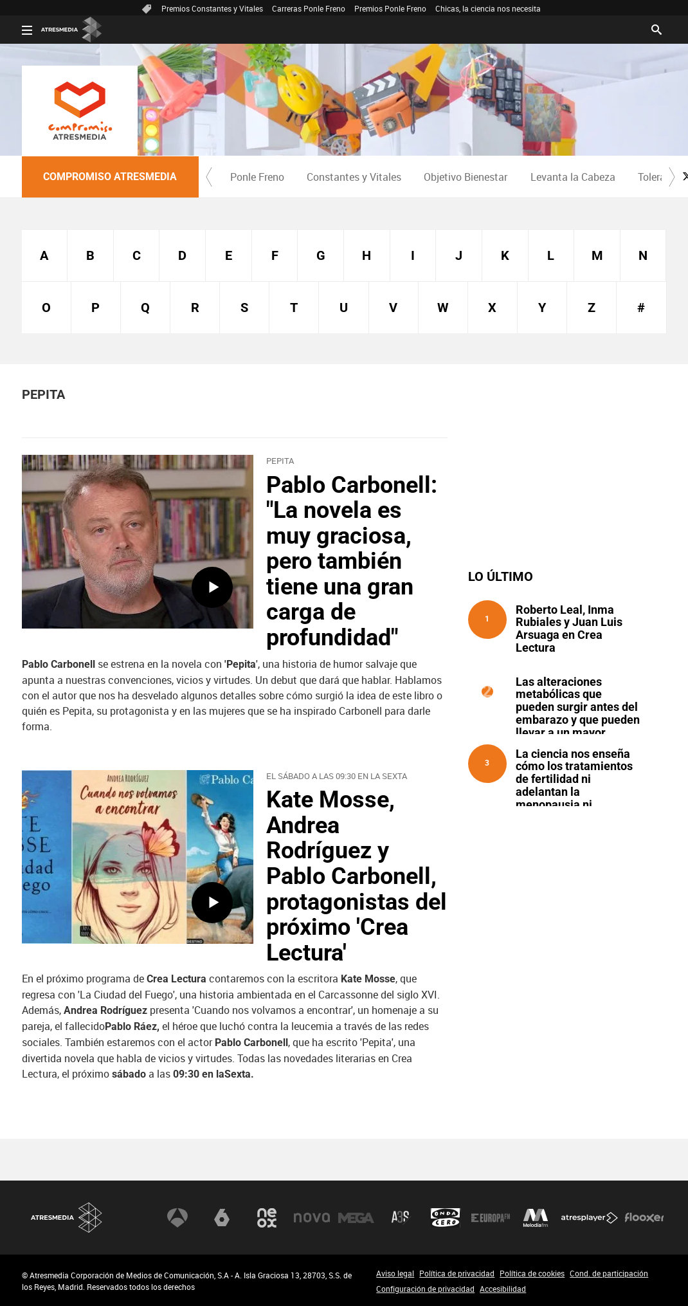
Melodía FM (535, 1218)
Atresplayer (590, 1218)
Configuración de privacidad (425, 1288)
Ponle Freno (257, 177)
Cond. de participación (609, 1273)
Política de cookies (532, 1273)
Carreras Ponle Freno (308, 8)
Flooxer (644, 1218)
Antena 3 (177, 1218)
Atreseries (401, 1218)
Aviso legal (395, 1273)
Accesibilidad (503, 1288)
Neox (267, 1218)
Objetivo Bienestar (465, 177)
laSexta (222, 1218)
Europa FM (490, 1218)
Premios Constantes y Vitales (212, 8)
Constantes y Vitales (354, 177)
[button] (209, 177)
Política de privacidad (456, 1273)
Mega (356, 1218)
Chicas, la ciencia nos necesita (488, 8)
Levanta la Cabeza (572, 177)
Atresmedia (67, 1217)
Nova (312, 1218)
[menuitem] (257, 177)
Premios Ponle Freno (390, 8)
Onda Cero (445, 1218)
